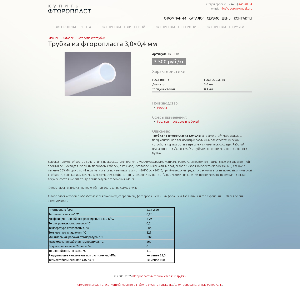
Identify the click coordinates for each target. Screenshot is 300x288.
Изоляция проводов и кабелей (178, 121)
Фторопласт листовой (123, 27)
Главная (53, 38)
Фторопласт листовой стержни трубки (159, 276)
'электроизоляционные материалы (198, 284)
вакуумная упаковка (159, 284)
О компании (175, 18)
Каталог (196, 18)
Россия (162, 107)
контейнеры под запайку (128, 284)
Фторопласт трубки (225, 27)
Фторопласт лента (73, 27)
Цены (226, 18)
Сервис (213, 18)
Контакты (243, 18)
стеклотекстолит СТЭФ (93, 284)
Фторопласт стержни (176, 27)
